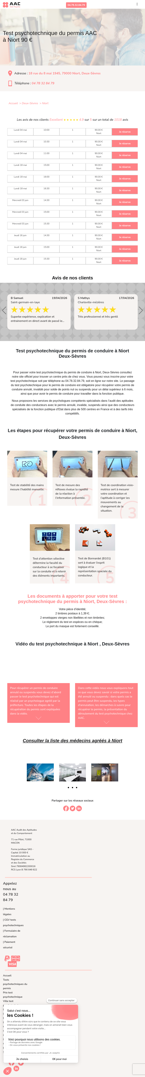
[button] (4, 310)
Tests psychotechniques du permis (15, 984)
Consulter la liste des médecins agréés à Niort (72, 740)
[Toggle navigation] (137, 5)
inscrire (115, 376)
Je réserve (124, 131)
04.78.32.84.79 (76, 5)
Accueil (7, 975)
